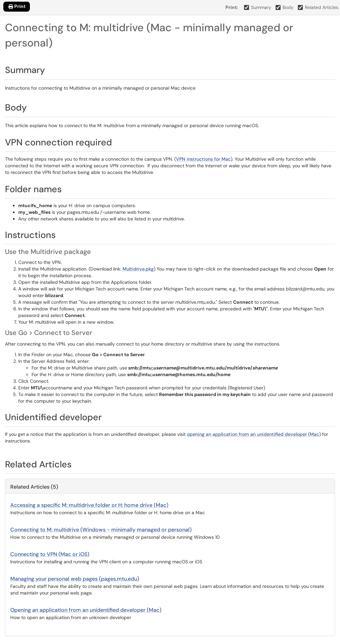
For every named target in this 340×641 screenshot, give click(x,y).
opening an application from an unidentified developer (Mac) (254, 434)
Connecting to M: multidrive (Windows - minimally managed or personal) (101, 529)
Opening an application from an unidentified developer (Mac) (85, 609)
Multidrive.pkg (138, 269)
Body (285, 7)
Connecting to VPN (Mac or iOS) (49, 554)
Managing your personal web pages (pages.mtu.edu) (74, 578)
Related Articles (318, 7)
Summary (257, 7)
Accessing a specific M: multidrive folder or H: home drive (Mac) (89, 505)
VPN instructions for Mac (203, 159)
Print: (231, 7)
